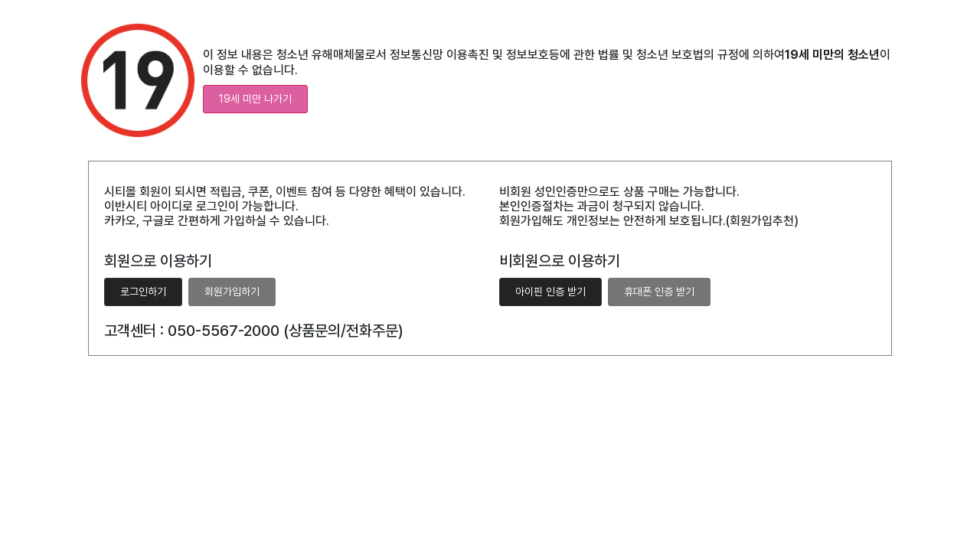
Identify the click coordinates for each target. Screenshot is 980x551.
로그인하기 (143, 291)
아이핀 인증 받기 (550, 291)
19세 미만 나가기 (255, 99)
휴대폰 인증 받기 (659, 291)
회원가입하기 (232, 291)
